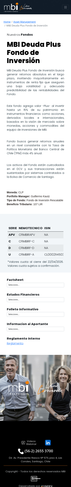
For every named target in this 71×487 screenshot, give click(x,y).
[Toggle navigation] (65, 7)
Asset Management (24, 21)
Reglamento (15, 343)
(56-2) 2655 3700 (39, 450)
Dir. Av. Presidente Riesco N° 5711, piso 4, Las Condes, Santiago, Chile (35, 459)
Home (7, 21)
